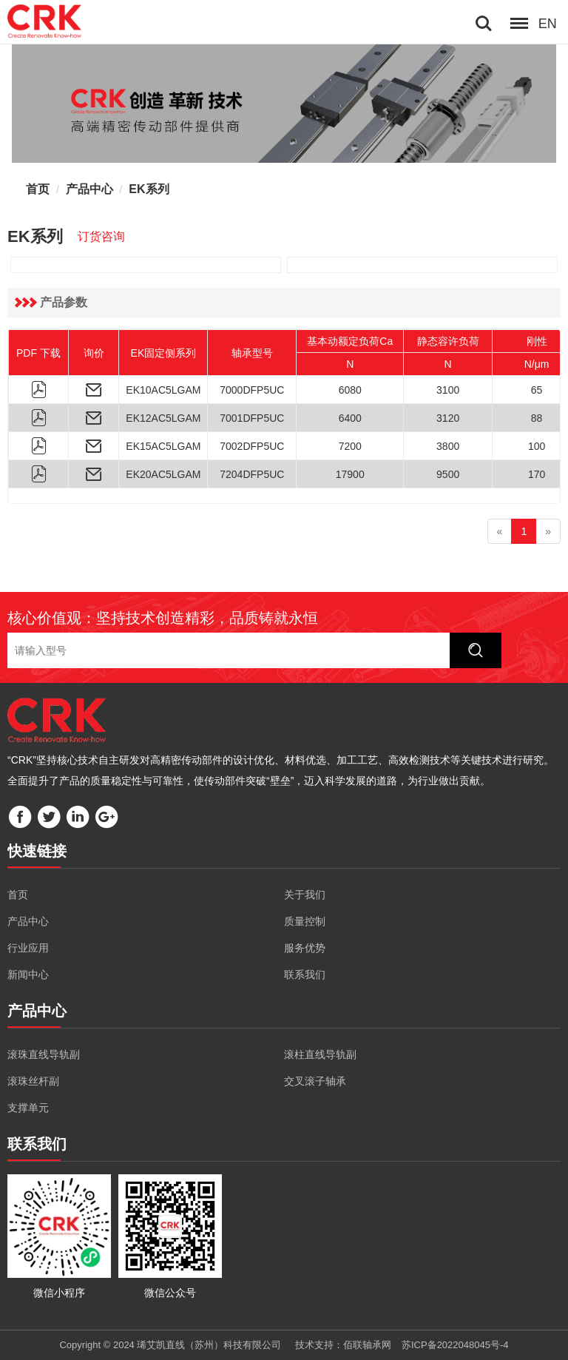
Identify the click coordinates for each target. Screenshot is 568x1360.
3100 (447, 390)
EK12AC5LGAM (163, 418)
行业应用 (28, 948)
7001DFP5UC (252, 418)
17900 (350, 474)
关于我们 (304, 895)
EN (547, 23)
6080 (350, 390)
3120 (447, 418)
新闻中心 (28, 974)
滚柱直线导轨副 (320, 1054)
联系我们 (304, 974)
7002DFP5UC (252, 446)
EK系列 (149, 189)
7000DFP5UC (252, 390)
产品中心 (89, 189)
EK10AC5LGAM (163, 390)
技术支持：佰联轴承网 (343, 1344)
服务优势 (304, 948)
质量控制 (304, 921)
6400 (350, 418)
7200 (350, 446)
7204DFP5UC (252, 474)
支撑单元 (28, 1108)
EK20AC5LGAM (163, 474)
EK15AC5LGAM (163, 446)
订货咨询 (101, 236)
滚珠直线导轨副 (43, 1054)
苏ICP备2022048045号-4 (455, 1344)
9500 (447, 474)
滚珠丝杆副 (33, 1081)
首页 (38, 189)
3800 (447, 446)
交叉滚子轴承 (315, 1081)
